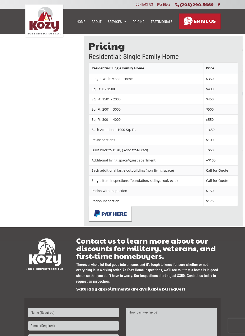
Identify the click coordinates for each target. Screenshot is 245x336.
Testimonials (162, 21)
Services (115, 21)
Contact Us (144, 4)
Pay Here (163, 4)
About (97, 21)
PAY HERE (111, 213)
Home (81, 21)
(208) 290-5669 (197, 4)
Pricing (139, 21)
